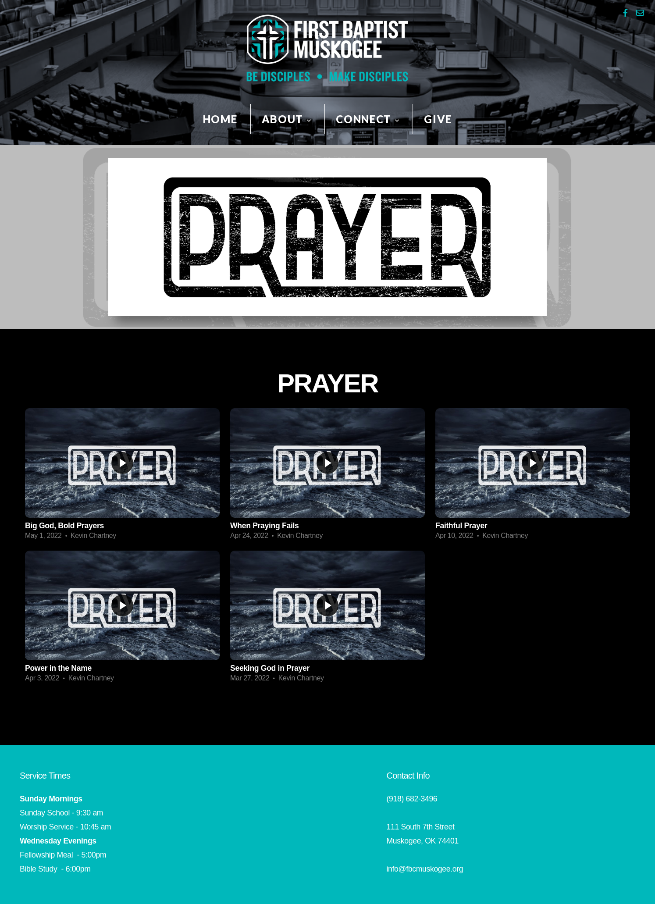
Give (438, 119)
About (287, 119)
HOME (220, 119)
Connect (368, 119)
